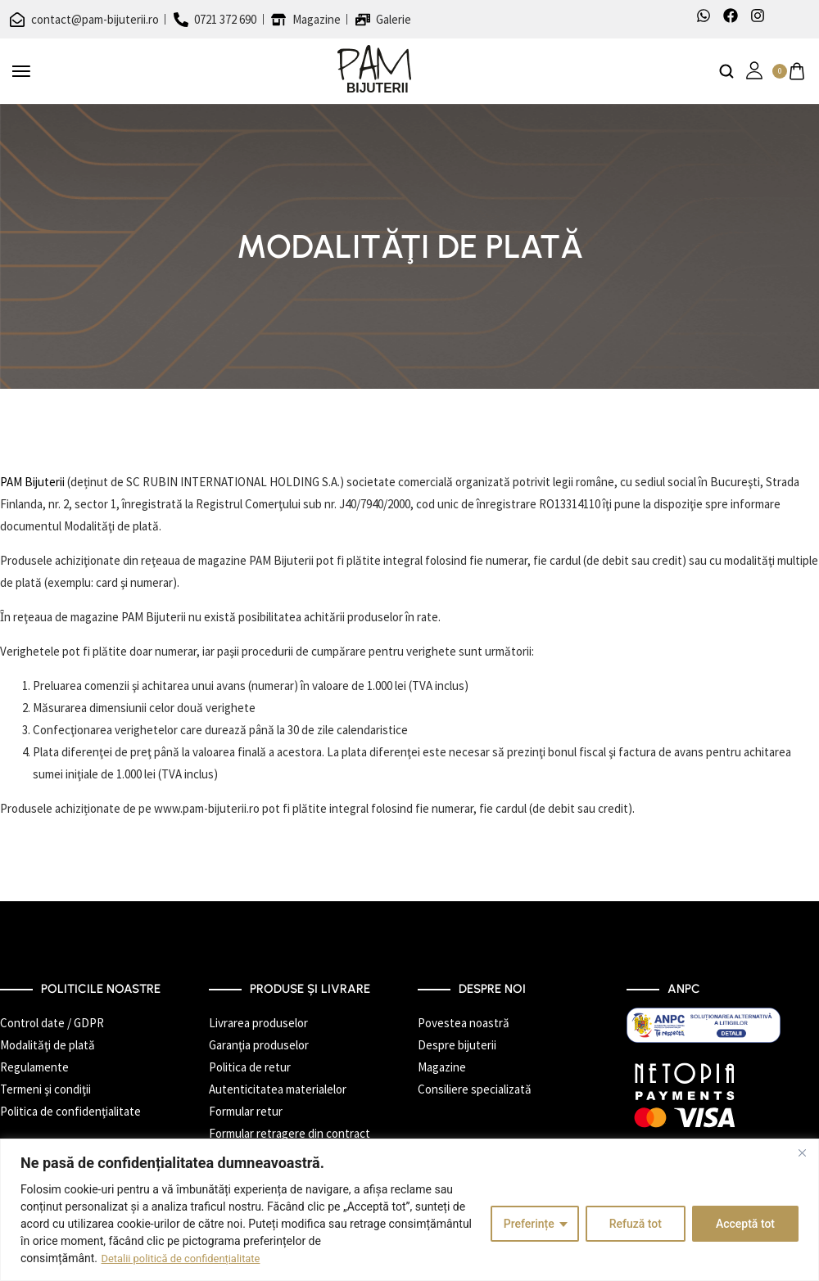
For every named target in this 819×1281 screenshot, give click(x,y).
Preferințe (529, 1223)
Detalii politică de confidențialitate (188, 1258)
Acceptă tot (745, 1223)
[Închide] (802, 1152)
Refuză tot (635, 1223)
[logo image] (374, 70)
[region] (409, 1210)
